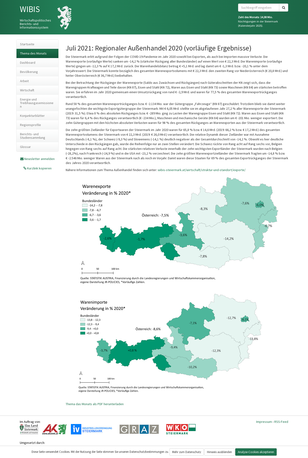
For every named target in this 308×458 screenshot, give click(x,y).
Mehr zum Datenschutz (186, 452)
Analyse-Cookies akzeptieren (256, 452)
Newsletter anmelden (39, 159)
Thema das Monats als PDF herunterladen (95, 404)
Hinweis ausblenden (219, 452)
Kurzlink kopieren (39, 168)
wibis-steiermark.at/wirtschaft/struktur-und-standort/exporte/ (202, 170)
